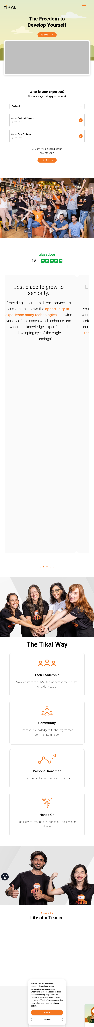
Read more (37, 829)
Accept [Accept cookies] (47, 1012)
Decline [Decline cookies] (47, 1019)
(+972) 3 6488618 (25, 991)
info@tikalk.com (24, 985)
